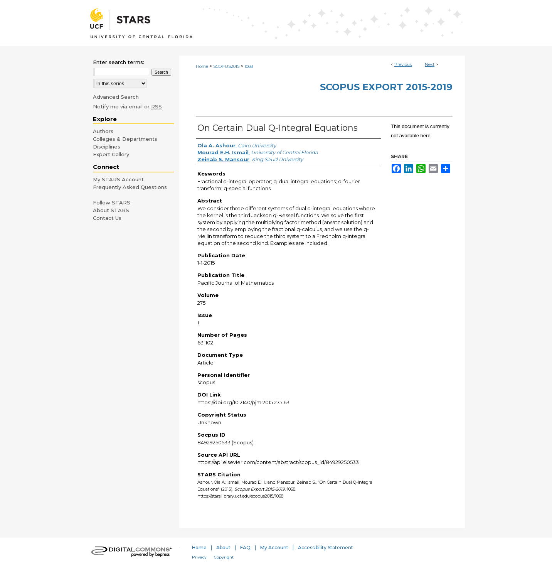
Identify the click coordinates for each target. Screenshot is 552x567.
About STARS (111, 210)
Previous (403, 64)
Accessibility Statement (325, 547)
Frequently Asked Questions (130, 187)
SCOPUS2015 (226, 66)
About (223, 547)
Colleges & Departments (125, 139)
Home (202, 66)
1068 (248, 66)
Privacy (199, 557)
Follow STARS (111, 202)
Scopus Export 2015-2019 (386, 87)
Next (429, 64)
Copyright (224, 557)
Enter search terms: (118, 62)
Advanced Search (116, 97)
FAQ (245, 547)
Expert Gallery (111, 154)
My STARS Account (118, 179)
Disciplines (106, 146)
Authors (103, 131)
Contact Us (107, 218)
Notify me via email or (127, 106)
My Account (274, 547)
